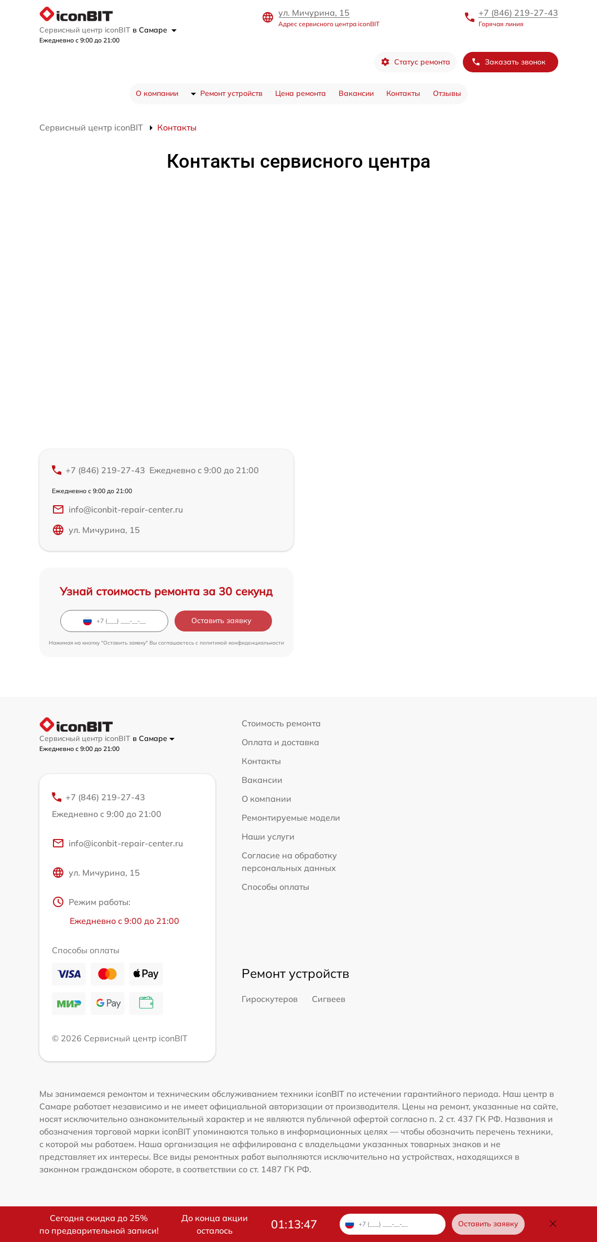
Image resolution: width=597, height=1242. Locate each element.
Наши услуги (268, 836)
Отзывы (447, 93)
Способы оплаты (275, 886)
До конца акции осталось (214, 1224)
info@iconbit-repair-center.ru (117, 509)
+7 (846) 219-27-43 (518, 12)
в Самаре (155, 30)
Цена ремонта (300, 93)
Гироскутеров (270, 999)
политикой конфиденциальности (242, 642)
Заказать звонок (508, 62)
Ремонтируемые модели (291, 817)
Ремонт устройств (231, 93)
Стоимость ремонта (281, 723)
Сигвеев (328, 999)
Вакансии (356, 93)
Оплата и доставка (280, 742)
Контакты (403, 93)
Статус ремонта (415, 62)
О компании (157, 93)
